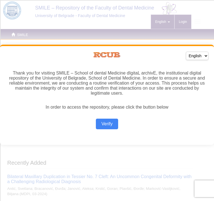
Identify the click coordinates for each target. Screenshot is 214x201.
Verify (107, 123)
